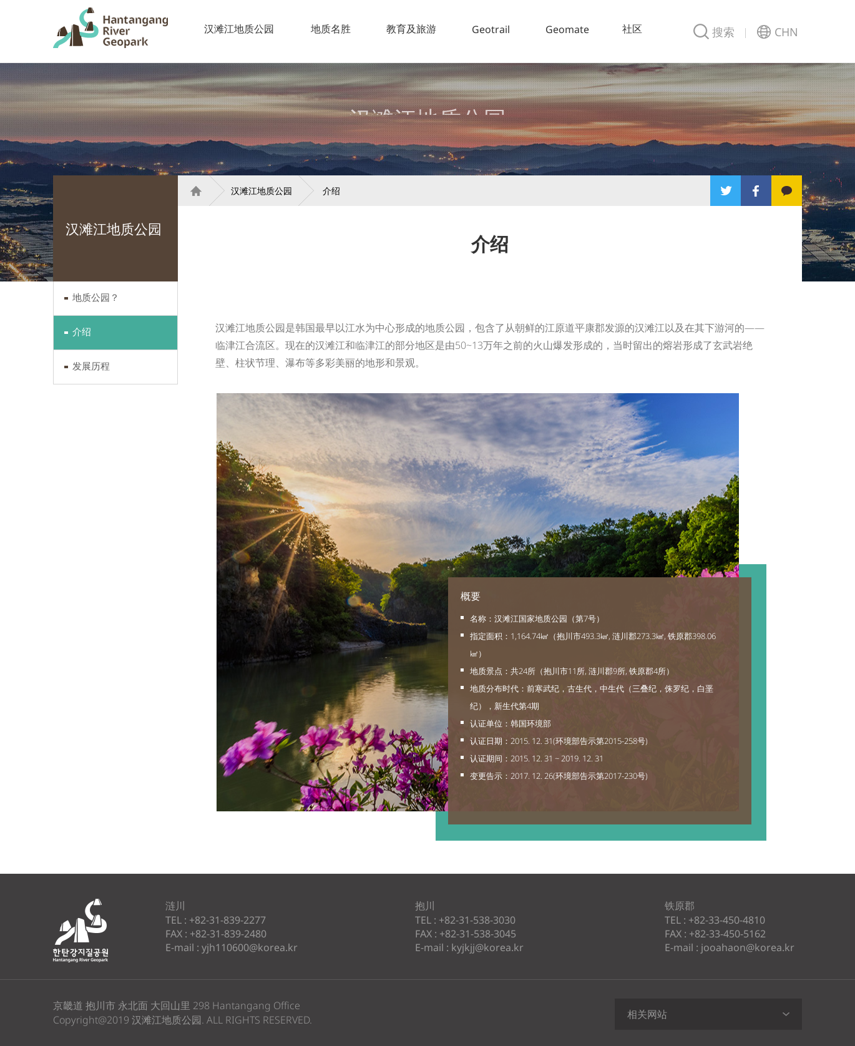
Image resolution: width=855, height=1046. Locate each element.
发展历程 (91, 365)
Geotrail (491, 29)
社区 (632, 29)
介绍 (81, 331)
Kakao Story (786, 190)
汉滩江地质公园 (110, 27)
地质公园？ (95, 297)
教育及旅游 (411, 29)
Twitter (725, 190)
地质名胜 (331, 29)
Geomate (567, 29)
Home (190, 190)
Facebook (756, 190)
